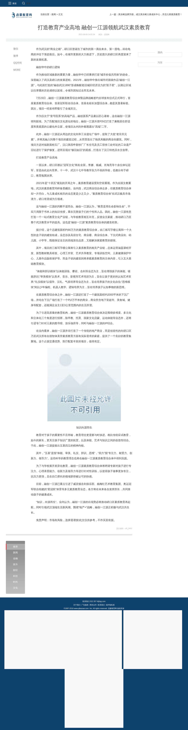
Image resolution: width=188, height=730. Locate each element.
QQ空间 (17, 63)
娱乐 (15, 564)
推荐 (15, 546)
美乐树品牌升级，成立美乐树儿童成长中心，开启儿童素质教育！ (150, 14)
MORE (16, 70)
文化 (15, 588)
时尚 (15, 582)
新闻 (53, 14)
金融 (15, 558)
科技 (15, 576)
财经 (15, 570)
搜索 (28, 3)
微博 (15, 56)
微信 (15, 48)
